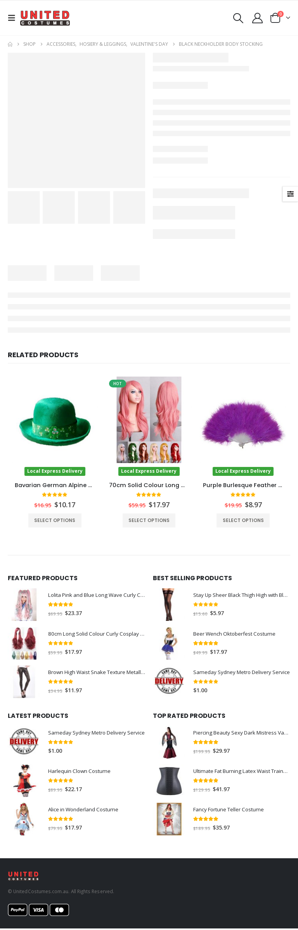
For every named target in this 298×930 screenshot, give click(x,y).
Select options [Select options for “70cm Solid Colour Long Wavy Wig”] (149, 520)
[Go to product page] (55, 426)
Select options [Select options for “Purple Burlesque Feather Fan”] (243, 520)
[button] (14, 17)
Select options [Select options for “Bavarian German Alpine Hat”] (54, 520)
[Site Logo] (45, 18)
